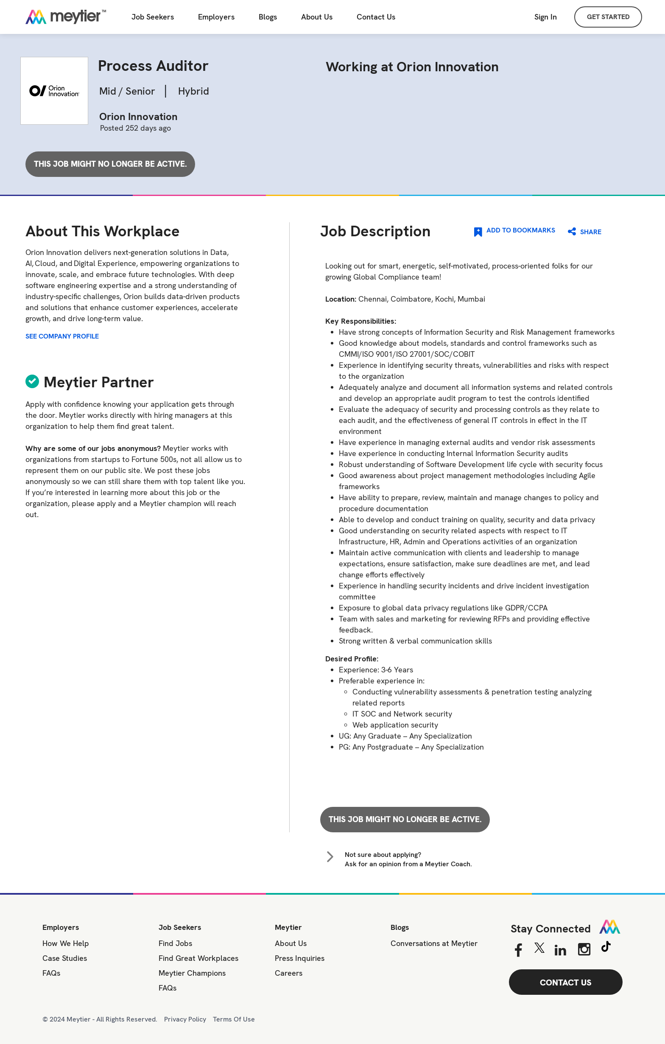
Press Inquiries (299, 958)
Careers (288, 973)
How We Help (65, 943)
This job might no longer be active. (110, 164)
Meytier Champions (192, 973)
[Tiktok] (606, 947)
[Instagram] (584, 949)
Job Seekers (180, 927)
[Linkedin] (560, 950)
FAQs (51, 973)
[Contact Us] (376, 17)
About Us (316, 17)
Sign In (545, 17)
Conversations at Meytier (434, 943)
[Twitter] (539, 950)
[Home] (65, 17)
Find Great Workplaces (198, 958)
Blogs (400, 927)
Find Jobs (175, 943)
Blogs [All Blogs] (268, 17)
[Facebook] (518, 950)
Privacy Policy (185, 1019)
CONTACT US (566, 982)
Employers (216, 17)
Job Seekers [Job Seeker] (152, 17)
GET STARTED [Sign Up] (608, 16)
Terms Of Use (234, 1019)
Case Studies (64, 958)
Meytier (288, 927)
